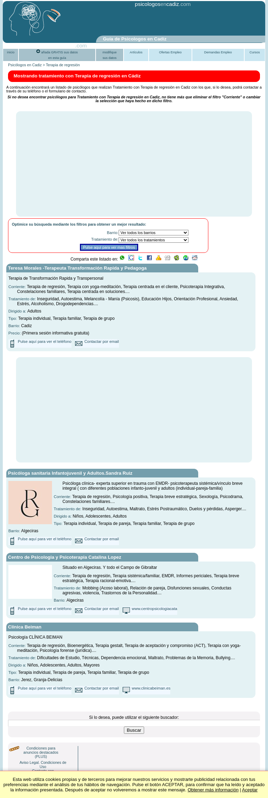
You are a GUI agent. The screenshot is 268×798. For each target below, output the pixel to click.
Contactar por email (101, 341)
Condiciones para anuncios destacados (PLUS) (40, 752)
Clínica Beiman (25, 627)
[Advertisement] (117, 22)
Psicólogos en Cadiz (25, 65)
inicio (10, 52)
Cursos (255, 52)
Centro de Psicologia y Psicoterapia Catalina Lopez (64, 557)
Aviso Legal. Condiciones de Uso (43, 764)
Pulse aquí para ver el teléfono (45, 341)
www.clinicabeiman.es (151, 688)
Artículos (136, 52)
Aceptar (250, 789)
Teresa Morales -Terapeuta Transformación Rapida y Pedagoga (77, 268)
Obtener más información (213, 789)
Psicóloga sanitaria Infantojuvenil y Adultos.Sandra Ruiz (70, 473)
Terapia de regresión (63, 65)
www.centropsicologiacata (154, 609)
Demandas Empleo (218, 52)
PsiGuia (65, 45)
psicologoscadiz (157, 4)
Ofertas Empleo (170, 52)
